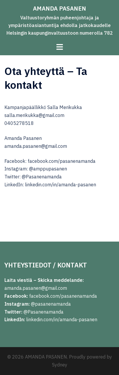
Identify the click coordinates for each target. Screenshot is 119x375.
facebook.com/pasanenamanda (63, 296)
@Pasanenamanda (43, 312)
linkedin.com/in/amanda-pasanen (61, 319)
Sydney (59, 365)
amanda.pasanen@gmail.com (35, 288)
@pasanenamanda (51, 304)
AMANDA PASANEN (59, 8)
